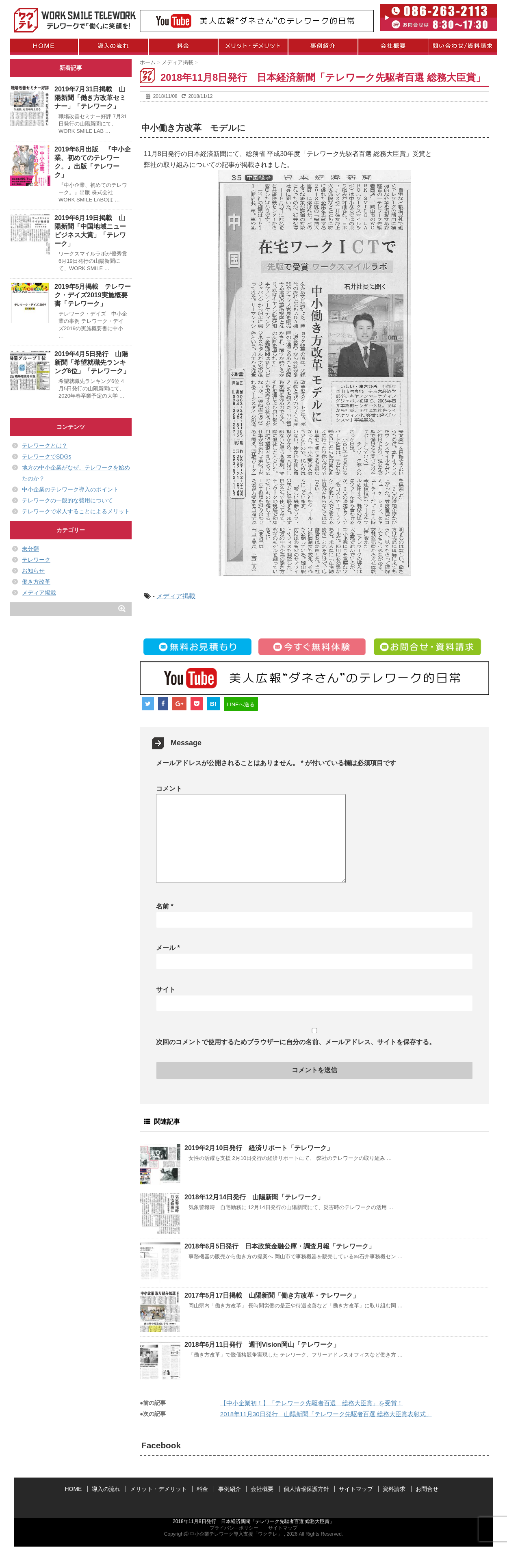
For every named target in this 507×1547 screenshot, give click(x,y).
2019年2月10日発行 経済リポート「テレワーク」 (258, 1148)
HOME (73, 1489)
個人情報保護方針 (306, 1489)
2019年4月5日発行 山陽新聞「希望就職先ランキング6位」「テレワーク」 (92, 362)
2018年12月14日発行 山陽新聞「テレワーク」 (254, 1197)
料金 (202, 1489)
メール (168, 947)
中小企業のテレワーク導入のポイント (70, 489)
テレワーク (36, 559)
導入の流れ (106, 1489)
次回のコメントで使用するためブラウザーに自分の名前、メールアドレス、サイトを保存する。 (296, 1042)
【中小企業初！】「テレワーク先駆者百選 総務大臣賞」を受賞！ (311, 1403)
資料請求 (394, 1489)
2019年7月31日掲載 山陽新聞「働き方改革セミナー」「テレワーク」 (90, 98)
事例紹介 (229, 1489)
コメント (169, 788)
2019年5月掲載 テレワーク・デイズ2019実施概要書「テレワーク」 (92, 295)
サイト (166, 989)
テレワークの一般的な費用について (67, 500)
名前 (164, 906)
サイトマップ (356, 1489)
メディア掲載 (175, 596)
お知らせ (33, 570)
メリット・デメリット (158, 1489)
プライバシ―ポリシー (234, 1528)
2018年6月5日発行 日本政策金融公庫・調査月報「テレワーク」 (279, 1246)
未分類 (30, 548)
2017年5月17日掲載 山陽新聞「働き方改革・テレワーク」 (271, 1295)
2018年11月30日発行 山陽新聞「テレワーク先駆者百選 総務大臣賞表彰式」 (326, 1414)
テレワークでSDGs (46, 456)
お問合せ (427, 1489)
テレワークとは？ (44, 445)
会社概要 (262, 1489)
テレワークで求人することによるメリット (76, 511)
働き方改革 (36, 581)
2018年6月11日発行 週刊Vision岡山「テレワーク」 (262, 1344)
